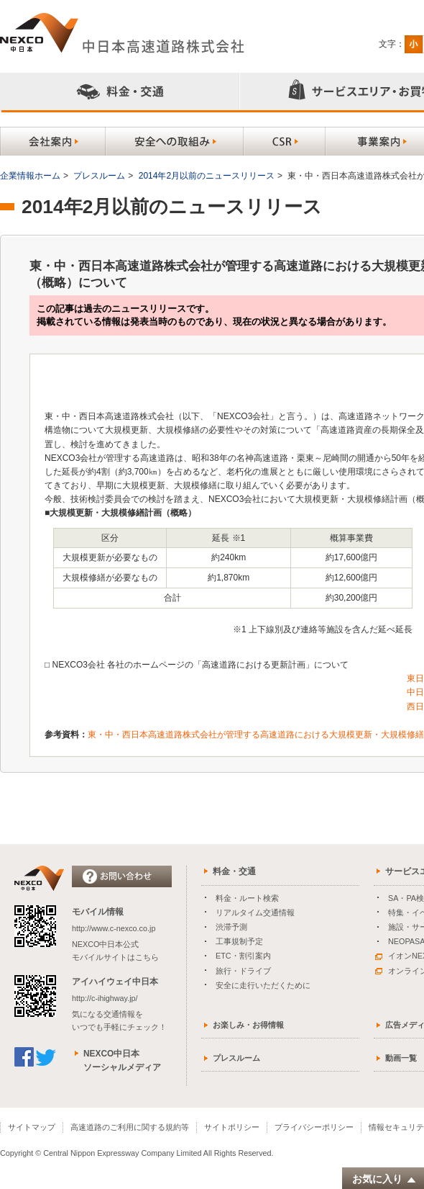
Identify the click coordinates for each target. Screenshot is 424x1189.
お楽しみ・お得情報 (248, 1024)
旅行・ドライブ (243, 970)
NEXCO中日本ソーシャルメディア (122, 1060)
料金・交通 (234, 871)
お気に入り (384, 1179)
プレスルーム (99, 176)
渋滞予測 (231, 927)
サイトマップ (31, 1127)
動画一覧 (401, 1058)
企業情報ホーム (30, 176)
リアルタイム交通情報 (255, 912)
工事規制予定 (239, 941)
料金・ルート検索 (247, 898)
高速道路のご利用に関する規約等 (129, 1127)
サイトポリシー (231, 1127)
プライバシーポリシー (314, 1127)
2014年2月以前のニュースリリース (207, 176)
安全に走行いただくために (263, 985)
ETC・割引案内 (243, 955)
